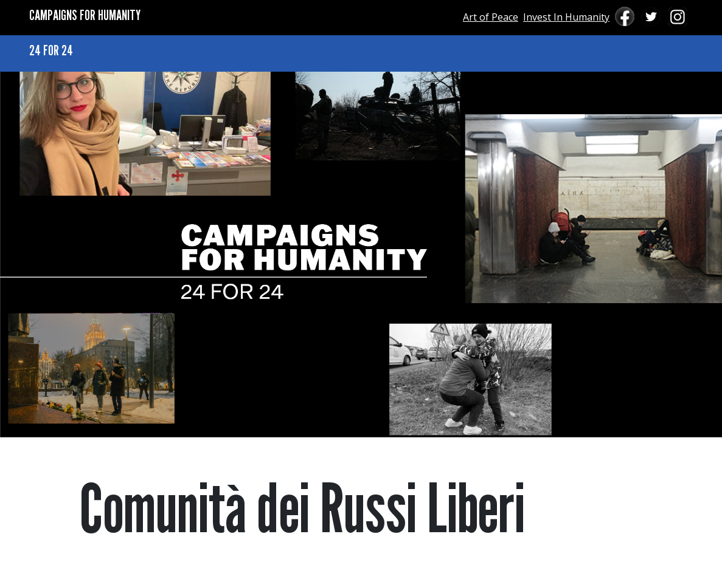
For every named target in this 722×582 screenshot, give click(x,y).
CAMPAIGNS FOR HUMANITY (85, 15)
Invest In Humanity (566, 17)
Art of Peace (490, 17)
